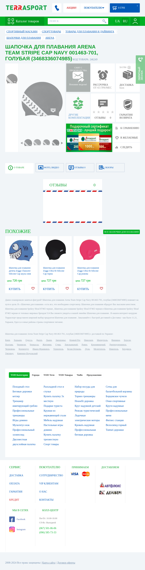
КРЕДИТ (14, 499)
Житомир (47, 344)
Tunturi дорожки (115, 430)
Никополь (113, 349)
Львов (49, 340)
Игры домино (20, 420)
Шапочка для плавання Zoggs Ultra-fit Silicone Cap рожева (88, 271)
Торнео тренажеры (85, 396)
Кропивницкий (98, 344)
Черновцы (10, 349)
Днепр (39, 340)
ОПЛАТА (14, 483)
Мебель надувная (53, 420)
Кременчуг (24, 349)
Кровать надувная (84, 425)
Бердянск (126, 349)
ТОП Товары (65, 375)
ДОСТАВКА (16, 475)
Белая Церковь (74, 349)
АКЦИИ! (72, 7)
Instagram (17, 529)
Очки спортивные (115, 401)
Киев (7, 340)
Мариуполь (102, 340)
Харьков (17, 340)
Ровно (84, 344)
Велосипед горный (116, 425)
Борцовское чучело (116, 396)
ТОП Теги (48, 375)
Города (35, 375)
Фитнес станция (115, 420)
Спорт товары (51, 444)
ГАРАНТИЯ (15, 491)
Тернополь (58, 349)
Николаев (88, 340)
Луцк (87, 349)
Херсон (127, 340)
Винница (116, 340)
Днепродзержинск (117, 344)
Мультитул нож (21, 425)
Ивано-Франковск (41, 349)
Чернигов (21, 344)
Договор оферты (66, 562)
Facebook (17, 519)
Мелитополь (99, 349)
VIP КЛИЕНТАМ (48, 483)
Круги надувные (115, 406)
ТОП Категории (19, 375)
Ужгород (9, 353)
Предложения (94, 375)
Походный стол (21, 386)
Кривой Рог (75, 340)
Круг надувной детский (88, 406)
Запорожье (60, 340)
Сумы (58, 344)
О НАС (43, 491)
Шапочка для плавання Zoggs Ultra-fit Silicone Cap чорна (54, 271)
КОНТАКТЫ (46, 499)
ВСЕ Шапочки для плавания (121, 232)
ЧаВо (79, 375)
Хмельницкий (71, 344)
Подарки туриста (53, 406)
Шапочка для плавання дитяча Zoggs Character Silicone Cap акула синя (20, 271)
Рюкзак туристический (87, 410)
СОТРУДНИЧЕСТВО (51, 475)
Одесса (29, 340)
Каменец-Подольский (27, 353)
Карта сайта (48, 562)
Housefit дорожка (84, 401)
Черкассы (34, 344)
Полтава (9, 344)
